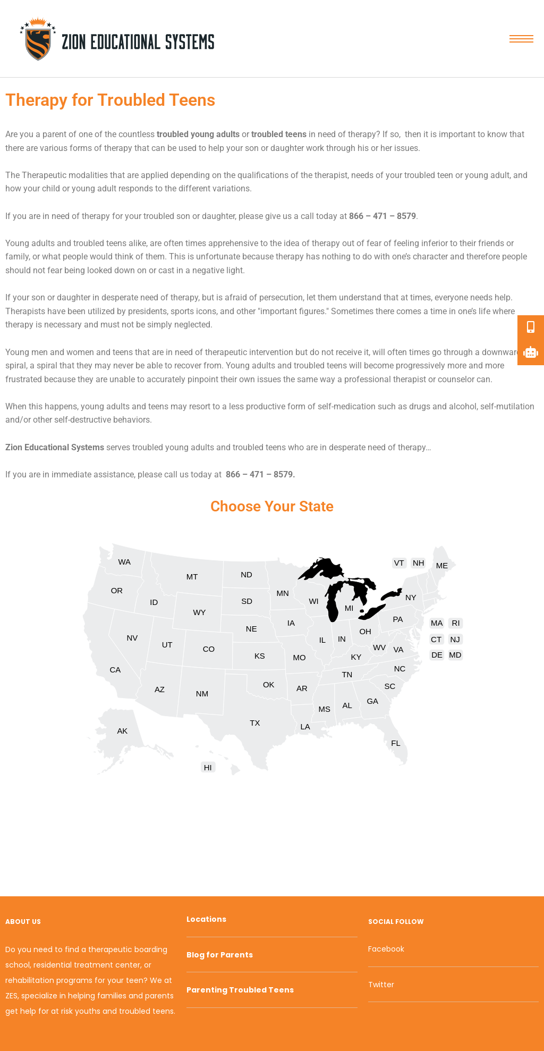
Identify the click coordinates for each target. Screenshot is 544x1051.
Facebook (386, 949)
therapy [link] (362, 134)
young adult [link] (487, 175)
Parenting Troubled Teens (240, 990)
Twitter (381, 984)
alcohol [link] (463, 406)
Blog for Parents (219, 954)
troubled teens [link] (279, 134)
